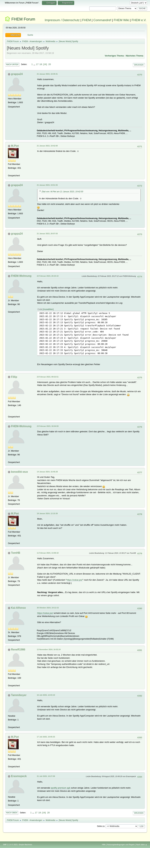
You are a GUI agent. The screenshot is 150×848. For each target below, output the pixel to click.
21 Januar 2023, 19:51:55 (47, 185)
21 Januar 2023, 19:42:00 (47, 146)
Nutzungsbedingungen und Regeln (120, 845)
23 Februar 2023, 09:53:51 (47, 377)
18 (40, 64)
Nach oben (11, 813)
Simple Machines (25, 845)
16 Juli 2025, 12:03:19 (46, 695)
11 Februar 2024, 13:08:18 (47, 553)
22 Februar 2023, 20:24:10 (47, 276)
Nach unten (12, 65)
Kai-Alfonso (18, 607)
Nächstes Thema (134, 55)
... (34, 64)
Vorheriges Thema (114, 55)
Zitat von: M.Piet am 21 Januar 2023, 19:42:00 (62, 191)
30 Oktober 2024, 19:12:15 (48, 608)
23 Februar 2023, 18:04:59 (47, 426)
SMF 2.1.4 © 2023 (10, 845)
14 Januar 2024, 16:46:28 (47, 472)
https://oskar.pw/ (75, 580)
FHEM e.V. (139, 20)
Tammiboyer (19, 695)
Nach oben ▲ (141, 845)
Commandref (102, 20)
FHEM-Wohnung (21, 275)
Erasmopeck (19, 776)
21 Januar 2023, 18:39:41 (47, 74)
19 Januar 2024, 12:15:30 (47, 513)
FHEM (86, 20)
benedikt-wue (19, 471)
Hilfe (104, 845)
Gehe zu (100, 826)
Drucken (138, 65)
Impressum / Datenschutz (62, 20)
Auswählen (48, 309)
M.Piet (15, 145)
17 (37, 64)
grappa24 (17, 74)
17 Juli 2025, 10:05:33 (46, 737)
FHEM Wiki (121, 20)
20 (49, 64)
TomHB (15, 552)
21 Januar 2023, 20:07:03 (47, 234)
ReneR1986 (18, 649)
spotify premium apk (60, 788)
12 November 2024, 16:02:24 (49, 649)
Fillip (14, 376)
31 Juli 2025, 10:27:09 (46, 776)
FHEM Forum (23, 19)
